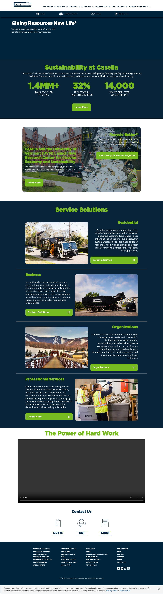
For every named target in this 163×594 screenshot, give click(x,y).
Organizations (101, 367)
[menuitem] (49, 6)
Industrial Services (41, 557)
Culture (120, 554)
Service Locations (68, 562)
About (119, 551)
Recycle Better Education (96, 554)
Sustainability (101, 6)
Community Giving (93, 559)
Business (61, 6)
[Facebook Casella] (118, 568)
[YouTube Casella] (128, 568)
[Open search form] (151, 6)
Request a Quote (68, 554)
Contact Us (65, 565)
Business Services (40, 554)
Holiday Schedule (68, 559)
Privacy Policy (92, 562)
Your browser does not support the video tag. (81, 471)
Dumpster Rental (40, 562)
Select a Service (102, 260)
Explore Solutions (38, 312)
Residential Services (41, 551)
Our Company (118, 6)
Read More (34, 183)
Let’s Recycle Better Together (117, 155)
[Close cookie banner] (158, 589)
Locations (86, 6)
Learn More (81, 107)
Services (73, 6)
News (88, 551)
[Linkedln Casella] (122, 568)
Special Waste (39, 565)
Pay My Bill (65, 551)
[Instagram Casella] (125, 568)
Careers (120, 557)
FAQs (63, 557)
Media (119, 559)
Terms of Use (91, 565)
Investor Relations (137, 6)
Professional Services (42, 559)
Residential (48, 6)
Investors (121, 562)
